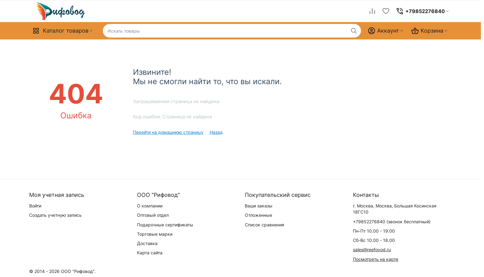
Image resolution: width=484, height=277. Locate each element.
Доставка (147, 243)
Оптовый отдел (153, 215)
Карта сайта (149, 252)
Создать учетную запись (55, 215)
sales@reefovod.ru (372, 249)
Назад (216, 132)
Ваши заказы (258, 205)
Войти (35, 205)
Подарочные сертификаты (165, 224)
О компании (149, 205)
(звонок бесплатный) (392, 221)
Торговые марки (154, 234)
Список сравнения (264, 224)
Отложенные (258, 215)
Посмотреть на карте (375, 259)
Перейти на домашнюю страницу (168, 132)
